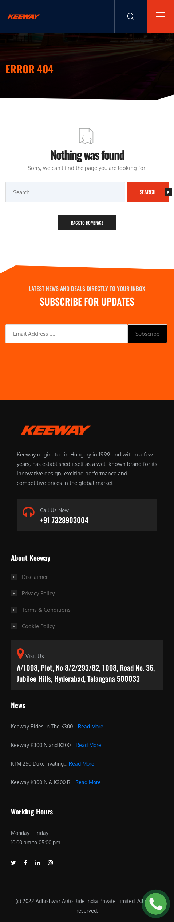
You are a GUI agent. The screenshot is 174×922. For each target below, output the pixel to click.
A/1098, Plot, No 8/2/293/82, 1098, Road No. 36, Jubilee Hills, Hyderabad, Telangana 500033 (86, 673)
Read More (90, 726)
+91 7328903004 (64, 519)
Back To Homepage (87, 222)
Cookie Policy (38, 626)
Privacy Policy (38, 593)
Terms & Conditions (46, 609)
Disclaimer (35, 576)
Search (154, 192)
